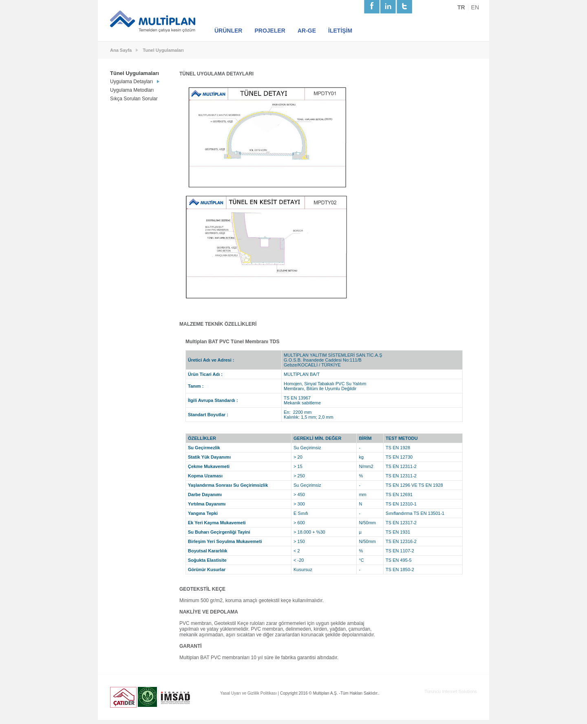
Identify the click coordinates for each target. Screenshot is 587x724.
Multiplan (153, 21)
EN (475, 7)
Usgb (147, 697)
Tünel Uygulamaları (134, 73)
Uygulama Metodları (132, 90)
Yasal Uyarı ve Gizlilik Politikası (248, 693)
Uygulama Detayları (131, 81)
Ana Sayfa (121, 50)
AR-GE (307, 30)
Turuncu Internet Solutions (450, 691)
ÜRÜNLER (228, 30)
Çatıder (123, 697)
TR (461, 7)
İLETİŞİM (340, 30)
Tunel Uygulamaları (163, 50)
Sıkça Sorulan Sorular (134, 99)
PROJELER (269, 30)
